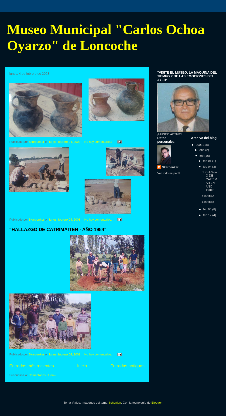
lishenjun (115, 402)
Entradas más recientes (31, 366)
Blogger (156, 402)
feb (202, 155)
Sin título (208, 196)
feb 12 (207, 215)
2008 (199, 145)
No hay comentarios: (98, 141)
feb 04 (207, 166)
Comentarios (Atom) (41, 375)
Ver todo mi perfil (168, 173)
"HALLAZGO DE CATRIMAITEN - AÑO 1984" (57, 229)
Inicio (82, 366)
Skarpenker (170, 167)
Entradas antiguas (127, 366)
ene (202, 150)
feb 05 (207, 209)
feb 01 (207, 161)
